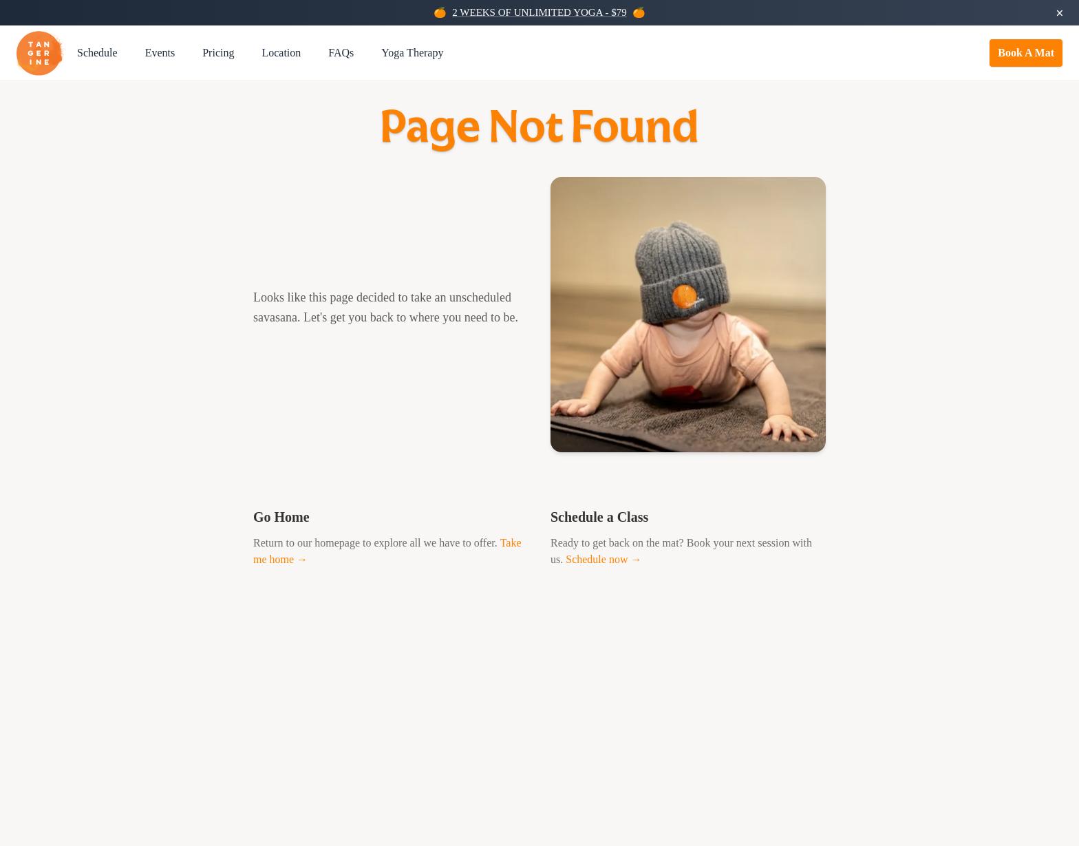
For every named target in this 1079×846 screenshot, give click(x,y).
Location (281, 53)
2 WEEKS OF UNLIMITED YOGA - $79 (539, 12)
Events (160, 53)
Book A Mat (1026, 53)
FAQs (341, 53)
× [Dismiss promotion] (1059, 13)
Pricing (218, 53)
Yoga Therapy (412, 53)
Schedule (97, 53)
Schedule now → (603, 559)
